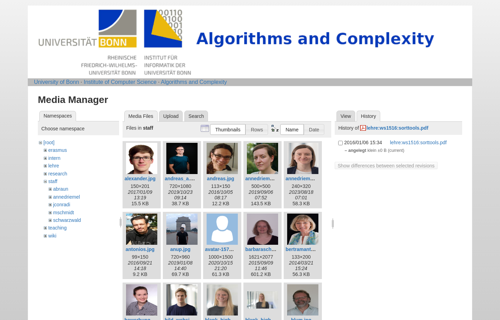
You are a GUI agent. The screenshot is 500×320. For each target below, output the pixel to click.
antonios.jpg (140, 249)
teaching (57, 228)
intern (54, 158)
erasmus (57, 150)
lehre (53, 165)
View (346, 116)
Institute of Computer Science (120, 82)
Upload (170, 116)
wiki (52, 236)
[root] (49, 142)
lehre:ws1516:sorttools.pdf (397, 128)
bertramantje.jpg (304, 249)
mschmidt (63, 212)
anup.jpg (180, 249)
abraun (60, 189)
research (57, 173)
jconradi (61, 204)
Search (196, 116)
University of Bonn (56, 82)
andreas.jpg (220, 178)
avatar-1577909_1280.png (234, 249)
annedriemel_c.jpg (266, 178)
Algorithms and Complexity (194, 82)
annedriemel (66, 197)
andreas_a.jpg (181, 178)
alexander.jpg (140, 178)
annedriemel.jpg (304, 178)
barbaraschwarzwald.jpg (273, 249)
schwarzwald (67, 220)
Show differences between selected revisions (386, 165)
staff (52, 181)
